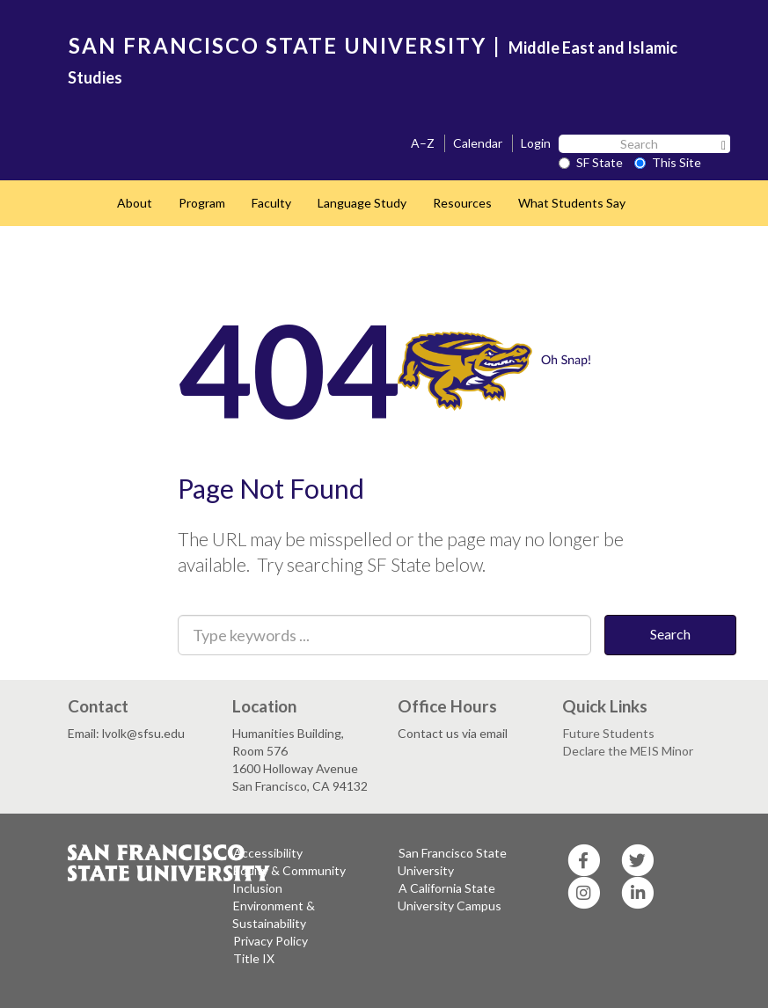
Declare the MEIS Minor (628, 750)
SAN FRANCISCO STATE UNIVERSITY (277, 45)
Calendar (477, 142)
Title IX (253, 958)
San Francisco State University (452, 861)
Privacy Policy (270, 940)
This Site (667, 162)
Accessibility (268, 852)
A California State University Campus (449, 896)
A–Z (423, 142)
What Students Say (571, 202)
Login (536, 142)
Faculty (271, 202)
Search (670, 633)
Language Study (362, 202)
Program (202, 202)
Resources (462, 202)
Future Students (609, 733)
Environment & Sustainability (273, 914)
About (134, 202)
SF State (591, 162)
